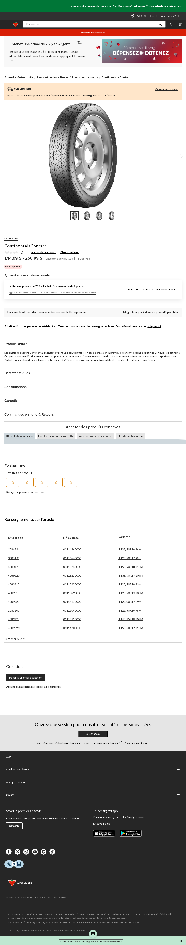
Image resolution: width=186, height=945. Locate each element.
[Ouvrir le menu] (6, 24)
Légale (93, 794)
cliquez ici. (154, 326)
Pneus (64, 77)
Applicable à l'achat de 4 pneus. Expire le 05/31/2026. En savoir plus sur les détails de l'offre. (52, 292)
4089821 (13, 601)
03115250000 (72, 584)
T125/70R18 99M (129, 584)
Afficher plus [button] (15, 638)
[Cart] (180, 24)
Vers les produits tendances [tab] (95, 435)
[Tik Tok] (52, 852)
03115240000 (72, 566)
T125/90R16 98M (129, 610)
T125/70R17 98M (129, 558)
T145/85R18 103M (130, 619)
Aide (93, 757)
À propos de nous (93, 782)
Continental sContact (25, 245)
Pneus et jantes (47, 77)
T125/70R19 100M (130, 593)
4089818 (13, 593)
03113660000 (72, 558)
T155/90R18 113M (130, 566)
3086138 (13, 558)
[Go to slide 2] (86, 215)
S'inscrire (14, 825)
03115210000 (72, 575)
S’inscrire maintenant (136, 742)
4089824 (13, 619)
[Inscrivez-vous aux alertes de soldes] (27, 275)
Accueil (9, 77)
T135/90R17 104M (130, 575)
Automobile (25, 77)
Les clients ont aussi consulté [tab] (56, 435)
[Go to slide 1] (74, 215)
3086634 (13, 549)
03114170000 (72, 601)
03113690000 (72, 593)
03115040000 (72, 610)
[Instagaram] (26, 852)
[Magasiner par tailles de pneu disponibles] (151, 312)
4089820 (13, 575)
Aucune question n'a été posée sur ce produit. (33, 686)
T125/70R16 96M (129, 549)
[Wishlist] (172, 24)
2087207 (13, 610)
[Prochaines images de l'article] (180, 155)
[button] (160, 24)
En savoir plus (101, 823)
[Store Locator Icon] (132, 16)
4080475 (13, 566)
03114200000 (72, 628)
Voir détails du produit (43, 252)
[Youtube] (35, 852)
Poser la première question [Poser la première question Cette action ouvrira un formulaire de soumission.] (25, 677)
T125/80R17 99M (129, 601)
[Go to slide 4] (111, 215)
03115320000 (72, 619)
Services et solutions (93, 769)
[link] (15, 253)
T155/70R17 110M (130, 628)
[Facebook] (9, 852)
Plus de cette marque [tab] (130, 435)
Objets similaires (69, 252)
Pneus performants (85, 77)
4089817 (13, 584)
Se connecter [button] (93, 733)
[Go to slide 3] (99, 215)
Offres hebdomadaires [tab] (19, 435)
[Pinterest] (43, 852)
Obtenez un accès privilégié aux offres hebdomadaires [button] (91, 941)
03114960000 (72, 549)
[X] (17, 852)
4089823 (13, 628)
